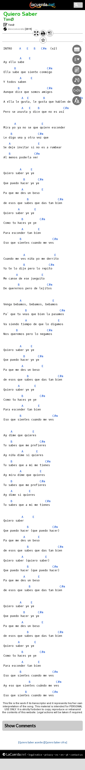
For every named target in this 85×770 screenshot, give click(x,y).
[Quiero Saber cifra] (55, 742)
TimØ (8, 19)
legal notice (35, 754)
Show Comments (20, 725)
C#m (37, 154)
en (62, 754)
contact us (76, 754)
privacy (48, 754)
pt (67, 754)
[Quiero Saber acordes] (31, 742)
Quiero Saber (20, 14)
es (56, 754)
